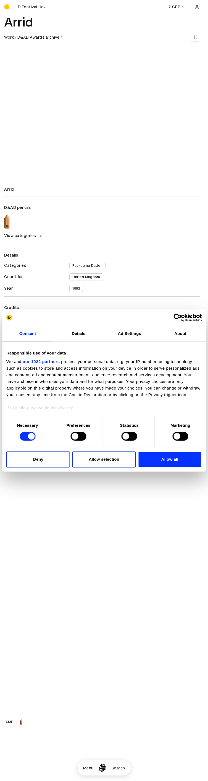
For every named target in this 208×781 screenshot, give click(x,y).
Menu (88, 768)
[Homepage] (102, 767)
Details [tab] (78, 333)
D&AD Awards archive (38, 37)
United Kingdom (86, 277)
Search (118, 768)
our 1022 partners (41, 361)
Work (9, 37)
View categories (23, 235)
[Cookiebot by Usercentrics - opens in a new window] (177, 317)
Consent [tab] (27, 333)
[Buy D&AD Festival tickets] (32, 7)
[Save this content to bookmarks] (195, 37)
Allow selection (104, 459)
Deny (38, 459)
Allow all (169, 459)
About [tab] (180, 333)
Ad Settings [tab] (129, 333)
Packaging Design (87, 266)
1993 (76, 288)
